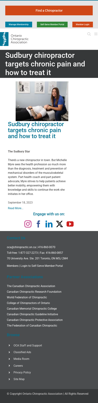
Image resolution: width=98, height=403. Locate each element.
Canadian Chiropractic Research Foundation (34, 291)
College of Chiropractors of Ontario (28, 303)
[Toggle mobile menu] (96, 34)
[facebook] (38, 223)
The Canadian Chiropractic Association (31, 286)
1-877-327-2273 (28, 252)
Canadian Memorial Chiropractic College (32, 308)
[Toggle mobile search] (89, 34)
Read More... (15, 208)
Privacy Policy (22, 372)
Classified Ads (22, 352)
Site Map (19, 379)
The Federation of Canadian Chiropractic (32, 325)
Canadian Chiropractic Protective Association (35, 320)
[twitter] (59, 223)
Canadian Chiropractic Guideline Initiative (32, 314)
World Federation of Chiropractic (27, 297)
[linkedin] (49, 223)
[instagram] (27, 223)
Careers (18, 365)
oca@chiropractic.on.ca (21, 247)
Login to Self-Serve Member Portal (42, 265)
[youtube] (70, 223)
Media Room (21, 359)
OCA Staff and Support (28, 345)
